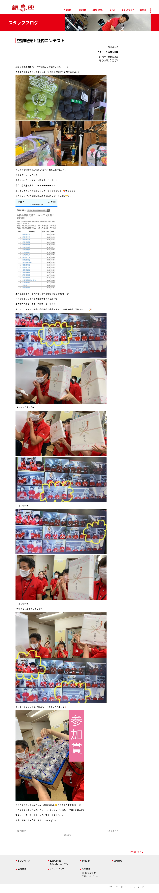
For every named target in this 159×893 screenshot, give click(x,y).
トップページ (24, 860)
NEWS (112, 10)
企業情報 (67, 10)
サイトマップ (137, 887)
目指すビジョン (89, 872)
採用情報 (143, 10)
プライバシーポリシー (119, 887)
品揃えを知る (97, 10)
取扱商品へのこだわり (60, 864)
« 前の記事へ (21, 830)
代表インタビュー (90, 876)
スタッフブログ (128, 10)
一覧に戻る (67, 834)
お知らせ (86, 860)
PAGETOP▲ (136, 852)
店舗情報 (82, 10)
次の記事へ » (112, 830)
